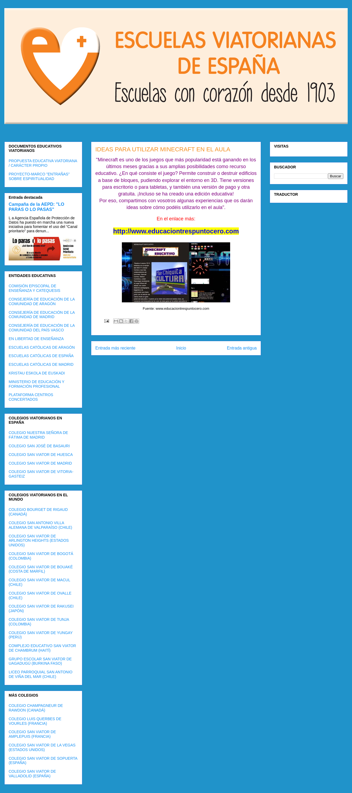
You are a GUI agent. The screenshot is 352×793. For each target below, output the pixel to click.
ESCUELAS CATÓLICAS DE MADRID (41, 364)
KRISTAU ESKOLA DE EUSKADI (37, 373)
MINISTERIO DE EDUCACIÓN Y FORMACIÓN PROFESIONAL (36, 384)
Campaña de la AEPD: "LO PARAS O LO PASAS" (36, 207)
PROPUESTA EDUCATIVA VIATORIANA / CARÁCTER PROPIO (43, 163)
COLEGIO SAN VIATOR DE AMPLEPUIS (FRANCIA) (32, 734)
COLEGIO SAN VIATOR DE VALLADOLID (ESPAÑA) (32, 773)
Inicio (181, 348)
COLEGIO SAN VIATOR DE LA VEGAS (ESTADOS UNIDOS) (42, 747)
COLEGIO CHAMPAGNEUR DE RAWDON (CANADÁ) (36, 707)
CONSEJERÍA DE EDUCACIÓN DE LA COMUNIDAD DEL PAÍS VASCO (42, 327)
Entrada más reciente (115, 348)
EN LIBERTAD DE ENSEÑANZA (36, 339)
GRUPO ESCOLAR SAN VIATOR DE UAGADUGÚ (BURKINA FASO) (40, 661)
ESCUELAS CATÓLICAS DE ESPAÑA (41, 356)
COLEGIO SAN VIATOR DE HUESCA (41, 454)
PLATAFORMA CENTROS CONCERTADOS (31, 397)
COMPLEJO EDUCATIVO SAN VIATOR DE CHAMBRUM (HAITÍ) (42, 648)
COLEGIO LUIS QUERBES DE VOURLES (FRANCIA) (35, 721)
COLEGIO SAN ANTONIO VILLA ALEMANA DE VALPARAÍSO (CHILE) (40, 525)
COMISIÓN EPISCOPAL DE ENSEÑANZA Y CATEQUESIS (34, 288)
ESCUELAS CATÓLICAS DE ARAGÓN (42, 347)
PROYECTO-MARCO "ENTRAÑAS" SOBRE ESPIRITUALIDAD (39, 176)
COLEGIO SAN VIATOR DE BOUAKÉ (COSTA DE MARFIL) (41, 569)
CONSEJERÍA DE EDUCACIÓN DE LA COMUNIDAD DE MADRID (42, 314)
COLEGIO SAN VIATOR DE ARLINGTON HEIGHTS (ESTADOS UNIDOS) (39, 540)
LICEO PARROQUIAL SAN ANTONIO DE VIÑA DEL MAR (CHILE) (40, 674)
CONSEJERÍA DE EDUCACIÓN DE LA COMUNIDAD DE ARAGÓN (42, 301)
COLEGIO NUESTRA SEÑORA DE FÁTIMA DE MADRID (38, 434)
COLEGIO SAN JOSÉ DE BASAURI (39, 446)
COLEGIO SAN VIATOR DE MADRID (40, 463)
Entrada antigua (242, 348)
